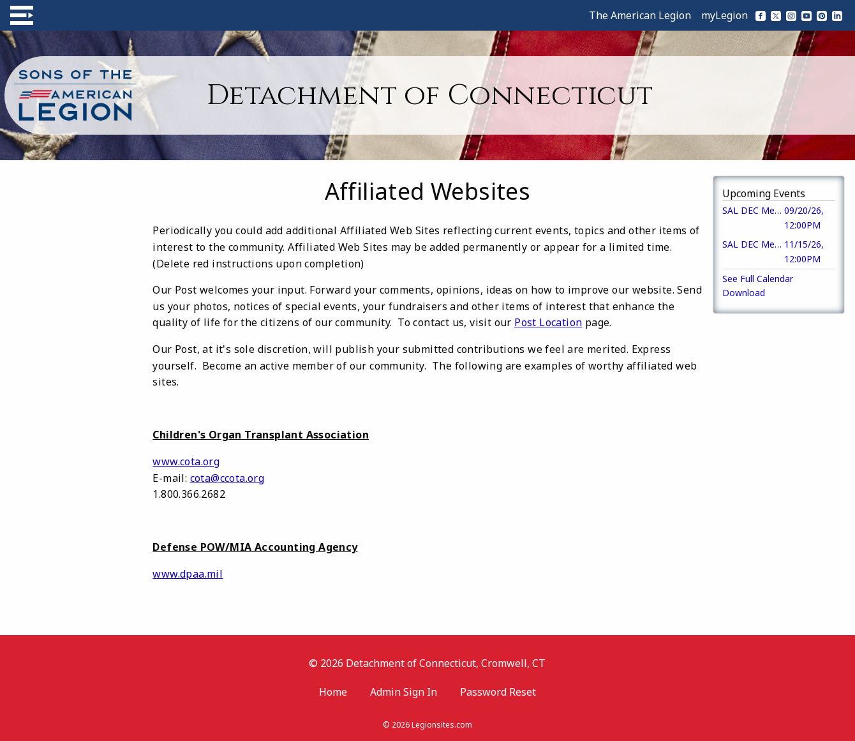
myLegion (724, 15)
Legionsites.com (442, 724)
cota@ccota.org (227, 478)
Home (333, 692)
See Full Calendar (757, 279)
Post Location (548, 322)
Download (743, 293)
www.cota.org (185, 461)
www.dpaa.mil (187, 574)
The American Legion (640, 15)
